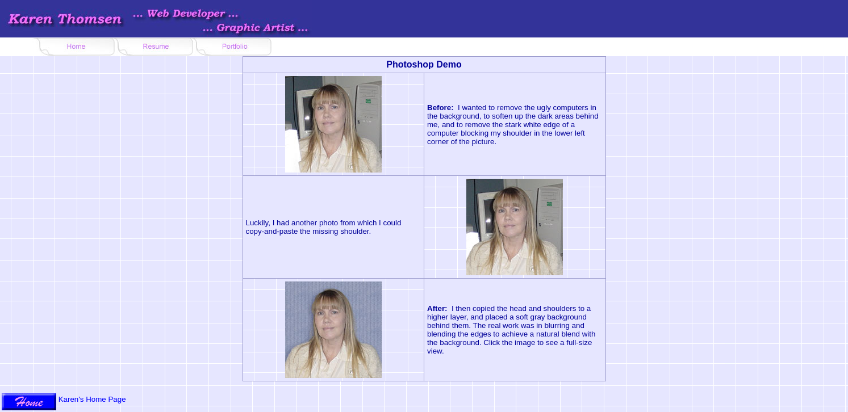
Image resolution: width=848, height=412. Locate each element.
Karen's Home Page (92, 399)
